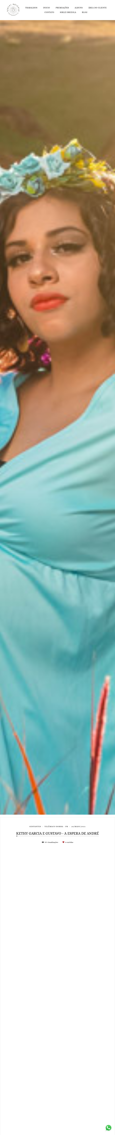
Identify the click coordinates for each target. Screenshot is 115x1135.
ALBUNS (79, 8)
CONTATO (49, 12)
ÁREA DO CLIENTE (97, 8)
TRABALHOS (31, 8)
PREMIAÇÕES (62, 8)
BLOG (84, 12)
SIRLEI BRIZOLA (68, 12)
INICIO (46, 8)
